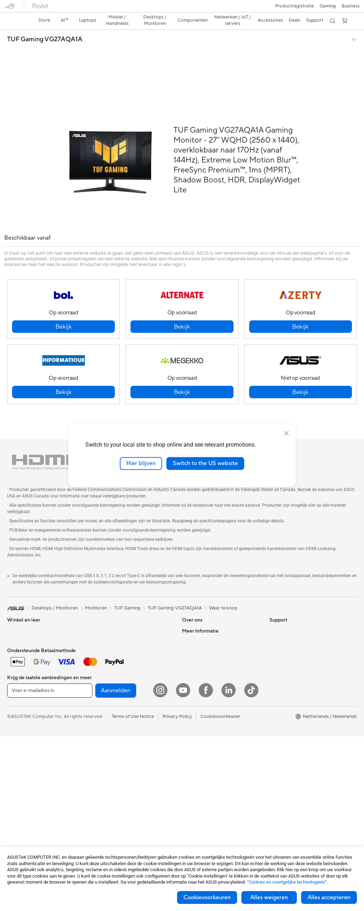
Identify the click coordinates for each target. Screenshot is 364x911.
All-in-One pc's (22, 710)
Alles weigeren (269, 897)
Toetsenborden (109, 720)
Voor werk (18, 624)
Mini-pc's (16, 742)
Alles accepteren (328, 897)
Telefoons (17, 677)
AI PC (275, 634)
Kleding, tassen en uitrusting (122, 752)
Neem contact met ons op (209, 688)
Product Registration (204, 709)
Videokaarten (21, 795)
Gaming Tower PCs (27, 731)
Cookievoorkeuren (207, 897)
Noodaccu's (105, 795)
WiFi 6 (99, 666)
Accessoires (19, 688)
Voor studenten (23, 645)
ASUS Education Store (293, 677)
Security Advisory (200, 720)
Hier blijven (141, 463)
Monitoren (18, 752)
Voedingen (104, 613)
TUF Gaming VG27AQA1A (44, 27)
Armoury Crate (285, 709)
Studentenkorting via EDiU (297, 730)
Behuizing (17, 806)
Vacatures (192, 666)
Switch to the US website (205, 463)
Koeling (101, 602)
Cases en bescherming (116, 763)
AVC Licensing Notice (292, 688)
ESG (274, 602)
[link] (182, 8)
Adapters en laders (113, 773)
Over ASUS (194, 602)
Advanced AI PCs (287, 645)
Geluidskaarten (109, 623)
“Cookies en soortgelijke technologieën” (287, 882)
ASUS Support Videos (205, 698)
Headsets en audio (112, 741)
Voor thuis (18, 613)
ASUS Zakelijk (284, 666)
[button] (9, 8)
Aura (274, 720)
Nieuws (189, 623)
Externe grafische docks (118, 645)
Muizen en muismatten (116, 731)
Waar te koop (223, 579)
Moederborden (23, 785)
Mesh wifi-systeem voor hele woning (131, 688)
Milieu (275, 613)
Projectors (18, 763)
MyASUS (191, 730)
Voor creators (21, 634)
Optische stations (111, 634)
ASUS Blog (281, 698)
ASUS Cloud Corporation (209, 645)
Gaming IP (104, 805)
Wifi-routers (105, 677)
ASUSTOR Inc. (197, 634)
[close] (286, 433)
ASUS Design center (290, 656)
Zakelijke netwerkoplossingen (124, 698)
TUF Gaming (127, 579)
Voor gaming (20, 656)
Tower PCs (18, 720)
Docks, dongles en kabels (119, 784)
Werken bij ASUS (200, 613)
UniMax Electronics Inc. (206, 655)
